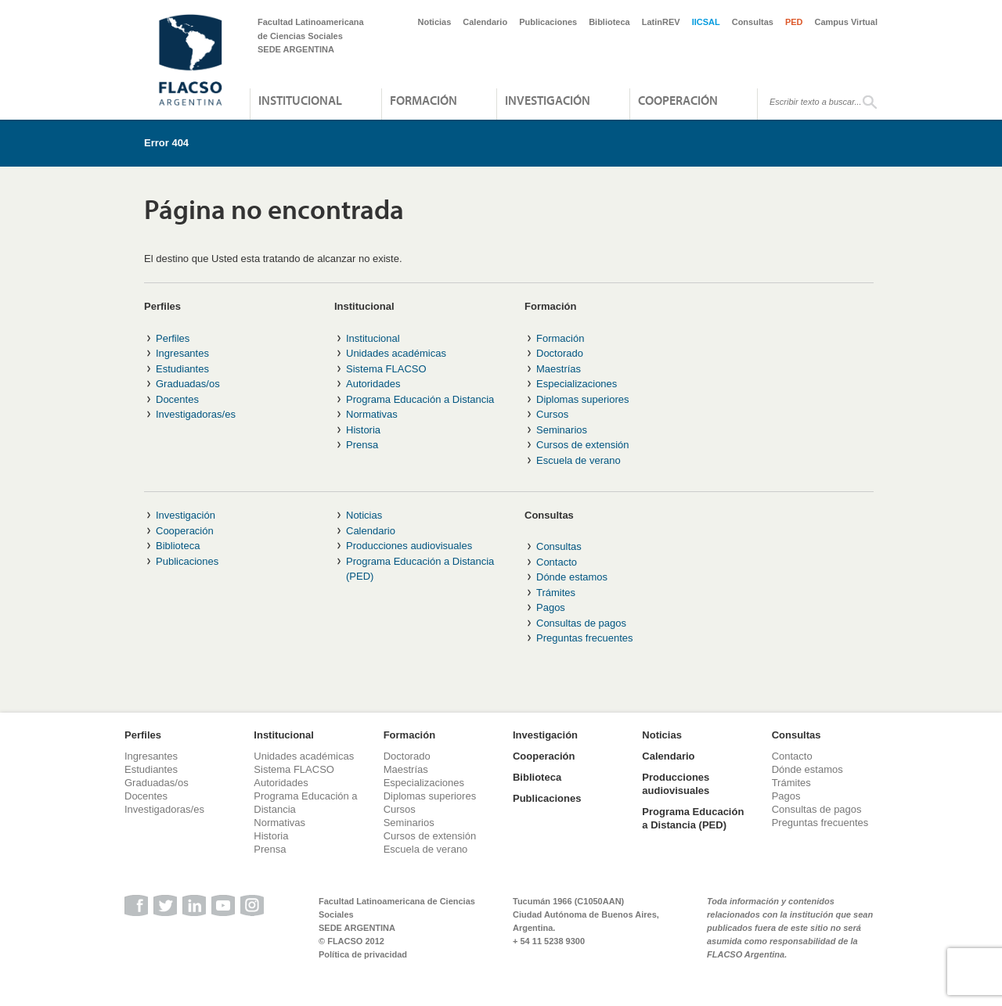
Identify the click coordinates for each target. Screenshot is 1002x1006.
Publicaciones (548, 22)
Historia (363, 430)
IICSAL (706, 22)
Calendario (485, 22)
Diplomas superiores (582, 399)
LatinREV (661, 22)
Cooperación (678, 100)
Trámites (555, 592)
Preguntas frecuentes (584, 638)
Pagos (550, 607)
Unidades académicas (396, 353)
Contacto (556, 562)
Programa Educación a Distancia (420, 399)
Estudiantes (182, 369)
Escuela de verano (578, 460)
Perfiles (172, 338)
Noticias (435, 22)
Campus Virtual (846, 22)
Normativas (372, 414)
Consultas (752, 22)
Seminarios (561, 430)
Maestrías (558, 369)
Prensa (362, 445)
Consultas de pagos (581, 623)
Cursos (552, 414)
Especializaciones (576, 384)
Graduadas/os (188, 384)
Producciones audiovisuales (409, 546)
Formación (423, 100)
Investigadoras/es (196, 414)
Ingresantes (182, 353)
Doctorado (559, 353)
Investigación (547, 100)
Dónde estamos (571, 577)
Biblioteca (609, 22)
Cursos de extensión (582, 445)
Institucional (300, 100)
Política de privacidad (363, 954)
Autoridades (373, 384)
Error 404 (166, 143)
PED (794, 22)
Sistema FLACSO (386, 369)
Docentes (177, 399)
